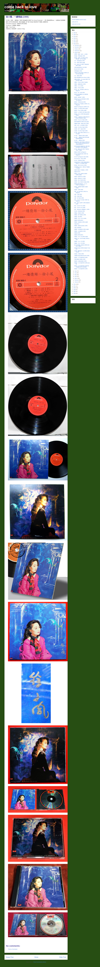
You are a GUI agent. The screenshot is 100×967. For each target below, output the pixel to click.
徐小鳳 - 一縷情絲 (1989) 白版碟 (81, 135)
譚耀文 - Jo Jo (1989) (78, 85)
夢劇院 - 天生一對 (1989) (79, 241)
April (76, 276)
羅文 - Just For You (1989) (79, 205)
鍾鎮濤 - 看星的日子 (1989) (80, 178)
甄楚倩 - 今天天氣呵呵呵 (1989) (81, 257)
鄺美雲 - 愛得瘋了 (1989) (79, 97)
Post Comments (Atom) (39, 962)
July (76, 271)
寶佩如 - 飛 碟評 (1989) (79, 213)
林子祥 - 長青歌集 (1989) (79, 160)
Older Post (62, 957)
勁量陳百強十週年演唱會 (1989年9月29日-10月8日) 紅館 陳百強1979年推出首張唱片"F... (82, 143)
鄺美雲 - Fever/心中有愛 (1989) (80, 119)
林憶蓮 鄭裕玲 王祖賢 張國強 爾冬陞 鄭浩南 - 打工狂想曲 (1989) (81, 163)
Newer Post (10, 957)
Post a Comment (12, 949)
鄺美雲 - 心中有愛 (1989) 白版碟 (81, 108)
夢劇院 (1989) (77, 233)
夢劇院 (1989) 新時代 (78, 220)
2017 (74, 40)
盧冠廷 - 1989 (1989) (78, 189)
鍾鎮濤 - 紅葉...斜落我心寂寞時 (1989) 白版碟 (80, 174)
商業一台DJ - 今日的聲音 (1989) (81, 125)
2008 (74, 289)
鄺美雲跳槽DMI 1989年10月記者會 (81, 121)
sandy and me (75, 21)
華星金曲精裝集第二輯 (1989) (80, 67)
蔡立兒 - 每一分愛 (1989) (79, 92)
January (76, 282)
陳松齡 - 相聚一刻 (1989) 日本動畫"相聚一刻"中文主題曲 (81, 58)
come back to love (20, 7)
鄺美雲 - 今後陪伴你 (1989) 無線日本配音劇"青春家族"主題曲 (82, 117)
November (77, 47)
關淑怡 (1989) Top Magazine (80, 152)
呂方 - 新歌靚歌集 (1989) (79, 60)
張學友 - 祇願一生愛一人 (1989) (81, 54)
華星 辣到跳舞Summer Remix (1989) (82, 77)
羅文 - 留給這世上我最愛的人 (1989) (81, 209)
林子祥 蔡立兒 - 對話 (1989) (80, 158)
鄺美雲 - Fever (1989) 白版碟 (80, 110)
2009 (74, 287)
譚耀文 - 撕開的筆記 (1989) (80, 84)
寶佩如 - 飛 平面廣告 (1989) (80, 214)
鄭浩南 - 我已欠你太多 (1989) (80, 165)
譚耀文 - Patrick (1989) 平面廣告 (81, 82)
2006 (74, 293)
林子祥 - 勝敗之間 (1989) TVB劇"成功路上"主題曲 (81, 150)
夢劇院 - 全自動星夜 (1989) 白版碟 (81, 229)
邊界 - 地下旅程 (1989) (79, 198)
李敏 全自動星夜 (77, 227)
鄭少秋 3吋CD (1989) (78, 69)
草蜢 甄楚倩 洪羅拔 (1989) (79, 259)
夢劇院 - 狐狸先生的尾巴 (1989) (81, 225)
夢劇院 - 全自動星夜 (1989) (80, 231)
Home (36, 957)
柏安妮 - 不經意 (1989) (79, 253)
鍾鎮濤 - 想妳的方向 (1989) (80, 176)
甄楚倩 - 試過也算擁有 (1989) (80, 261)
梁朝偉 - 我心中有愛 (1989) (80, 180)
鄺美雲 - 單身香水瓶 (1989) (80, 102)
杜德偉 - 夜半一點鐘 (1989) (80, 128)
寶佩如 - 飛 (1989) (78, 216)
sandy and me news (76, 24)
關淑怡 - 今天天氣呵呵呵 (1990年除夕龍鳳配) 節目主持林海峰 (81, 266)
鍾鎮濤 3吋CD (77, 171)
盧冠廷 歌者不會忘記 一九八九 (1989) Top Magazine (80, 184)
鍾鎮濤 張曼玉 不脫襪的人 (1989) (81, 169)
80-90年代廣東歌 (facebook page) (79, 19)
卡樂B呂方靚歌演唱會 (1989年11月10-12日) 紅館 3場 (81, 73)
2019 (74, 36)
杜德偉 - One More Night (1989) (81, 127)
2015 (74, 43)
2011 (74, 286)
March (76, 278)
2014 (74, 284)
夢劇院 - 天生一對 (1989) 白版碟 (81, 236)
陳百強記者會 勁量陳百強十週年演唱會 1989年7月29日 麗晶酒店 (82, 147)
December (77, 45)
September (77, 50)
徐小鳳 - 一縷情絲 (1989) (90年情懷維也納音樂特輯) (81, 138)
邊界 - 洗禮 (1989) (78, 196)
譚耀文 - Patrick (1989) (79, 87)
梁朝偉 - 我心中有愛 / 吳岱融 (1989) (81, 182)
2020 (74, 34)
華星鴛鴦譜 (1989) (78, 70)
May (76, 274)
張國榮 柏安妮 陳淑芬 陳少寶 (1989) (81, 255)
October (76, 48)
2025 (74, 32)
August (76, 52)
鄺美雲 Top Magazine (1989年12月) (81, 106)
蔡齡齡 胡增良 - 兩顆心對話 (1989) (81, 123)
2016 (74, 41)
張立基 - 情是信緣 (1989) (79, 211)
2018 (74, 38)
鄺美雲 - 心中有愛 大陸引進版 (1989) (82, 112)
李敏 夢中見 (76, 223)
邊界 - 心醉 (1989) (78, 194)
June (76, 272)
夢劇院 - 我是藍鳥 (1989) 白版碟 (81, 222)
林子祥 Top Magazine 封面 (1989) (81, 156)
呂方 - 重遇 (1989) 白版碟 (79, 62)
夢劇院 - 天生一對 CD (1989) (80, 218)
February (77, 280)
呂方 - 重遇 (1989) (78, 75)
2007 (74, 291)
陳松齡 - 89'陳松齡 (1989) (79, 55)
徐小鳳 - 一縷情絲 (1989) (79, 140)
